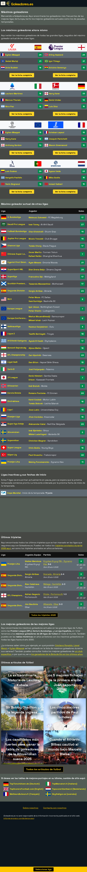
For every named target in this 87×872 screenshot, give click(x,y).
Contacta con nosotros (54, 818)
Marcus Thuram (13, 100)
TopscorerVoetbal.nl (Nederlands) (69, 799)
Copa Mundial (14, 493)
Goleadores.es (22, 4)
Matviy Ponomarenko (39, 462)
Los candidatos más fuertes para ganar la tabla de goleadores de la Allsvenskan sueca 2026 (22, 760)
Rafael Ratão (35, 256)
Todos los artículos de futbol (43, 780)
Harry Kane (54, 93)
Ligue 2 (11, 333)
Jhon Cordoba (36, 417)
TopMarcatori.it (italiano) (64, 794)
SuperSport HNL (15, 269)
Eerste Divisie (14, 393)
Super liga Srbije (15, 423)
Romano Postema (37, 393)
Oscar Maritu (35, 252)
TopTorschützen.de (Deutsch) (25, 794)
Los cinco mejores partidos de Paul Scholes (64, 723)
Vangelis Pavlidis (13, 177)
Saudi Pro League (16, 224)
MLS (9, 299)
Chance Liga (13, 245)
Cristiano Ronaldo (64, 656)
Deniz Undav (55, 100)
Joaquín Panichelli (58, 139)
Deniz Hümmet (35, 375)
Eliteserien (12, 385)
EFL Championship (16, 355)
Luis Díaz (53, 106)
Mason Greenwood (58, 145)
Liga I (10, 409)
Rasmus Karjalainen (38, 326)
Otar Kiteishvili (36, 231)
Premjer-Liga (13, 416)
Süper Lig (12, 454)
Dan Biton (33, 362)
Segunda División (16, 290)
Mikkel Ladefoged (37, 434)
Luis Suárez (11, 171)
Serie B (10, 369)
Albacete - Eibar (50, 615)
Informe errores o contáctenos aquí (18, 829)
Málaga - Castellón (52, 595)
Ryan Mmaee (35, 262)
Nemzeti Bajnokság (16, 347)
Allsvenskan (13, 432)
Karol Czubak (35, 399)
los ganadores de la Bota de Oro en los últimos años (57, 665)
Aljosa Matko (35, 348)
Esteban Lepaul (56, 132)
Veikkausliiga (14, 326)
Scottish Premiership (17, 283)
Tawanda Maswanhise (39, 284)
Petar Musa (34, 297)
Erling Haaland (56, 54)
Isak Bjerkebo (35, 430)
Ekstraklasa (13, 401)
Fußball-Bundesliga (17, 231)
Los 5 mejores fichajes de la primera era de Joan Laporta (65, 691)
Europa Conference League (21, 318)
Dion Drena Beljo (37, 269)
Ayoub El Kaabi (36, 341)
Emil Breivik (34, 386)
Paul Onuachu (35, 455)
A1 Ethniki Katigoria (17, 340)
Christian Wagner (37, 440)
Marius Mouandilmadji (39, 316)
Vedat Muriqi (11, 61)
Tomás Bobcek (36, 403)
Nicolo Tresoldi (36, 238)
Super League (14, 447)
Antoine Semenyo (57, 67)
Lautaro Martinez (13, 93)
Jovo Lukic (34, 409)
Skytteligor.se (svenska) (64, 805)
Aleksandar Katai (37, 424)
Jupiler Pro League (16, 238)
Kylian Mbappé (12, 54)
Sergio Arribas (36, 291)
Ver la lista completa (22, 75)
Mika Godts (54, 177)
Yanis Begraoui (12, 184)
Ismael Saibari (56, 184)
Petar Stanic (35, 310)
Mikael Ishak (35, 320)
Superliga (12, 276)
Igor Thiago (54, 61)
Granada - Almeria (51, 585)
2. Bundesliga (14, 217)
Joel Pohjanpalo (37, 369)
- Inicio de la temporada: (26, 493)
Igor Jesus (34, 307)
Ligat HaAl (12, 362)
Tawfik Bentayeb (37, 334)
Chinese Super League (18, 254)
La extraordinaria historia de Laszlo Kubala (22, 691)
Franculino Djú (36, 276)
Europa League (14, 308)
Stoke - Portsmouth (53, 605)
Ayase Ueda (55, 171)
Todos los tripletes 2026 (43, 625)
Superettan (13, 440)
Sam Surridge (35, 301)
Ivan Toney (34, 224)
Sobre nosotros (30, 818)
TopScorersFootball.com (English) (26, 799)
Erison (32, 379)
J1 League (12, 377)
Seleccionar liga (43, 869)
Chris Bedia (34, 448)
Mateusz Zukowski (38, 217)
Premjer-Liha (13, 461)
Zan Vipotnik (35, 355)
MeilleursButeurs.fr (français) (24, 805)
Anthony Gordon (13, 145)
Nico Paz (9, 106)
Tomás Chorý (35, 246)
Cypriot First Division (17, 262)
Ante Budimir (11, 67)
